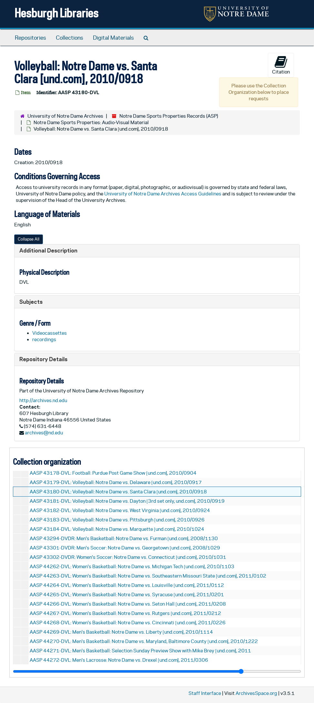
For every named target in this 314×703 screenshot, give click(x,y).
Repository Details (43, 359)
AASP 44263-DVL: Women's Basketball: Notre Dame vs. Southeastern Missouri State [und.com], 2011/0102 (148, 576)
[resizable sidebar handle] (157, 671)
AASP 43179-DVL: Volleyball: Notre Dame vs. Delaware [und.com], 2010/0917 (116, 482)
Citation (281, 64)
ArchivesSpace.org (256, 693)
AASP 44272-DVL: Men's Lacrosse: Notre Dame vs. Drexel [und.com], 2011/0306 (119, 660)
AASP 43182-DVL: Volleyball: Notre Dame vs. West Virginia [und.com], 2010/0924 (120, 510)
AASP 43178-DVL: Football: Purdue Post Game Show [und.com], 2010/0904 (113, 473)
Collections (69, 38)
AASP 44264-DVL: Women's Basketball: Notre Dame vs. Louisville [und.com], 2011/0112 (127, 585)
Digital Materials (113, 38)
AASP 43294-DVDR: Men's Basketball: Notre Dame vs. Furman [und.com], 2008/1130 (124, 538)
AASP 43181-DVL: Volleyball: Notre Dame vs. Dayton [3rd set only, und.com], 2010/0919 (127, 501)
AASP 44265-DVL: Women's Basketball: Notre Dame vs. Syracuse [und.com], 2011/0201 (127, 594)
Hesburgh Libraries (56, 12)
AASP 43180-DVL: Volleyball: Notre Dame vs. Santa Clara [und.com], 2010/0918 (118, 491)
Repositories (30, 38)
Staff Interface (204, 693)
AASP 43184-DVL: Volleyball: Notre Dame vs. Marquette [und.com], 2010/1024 (117, 529)
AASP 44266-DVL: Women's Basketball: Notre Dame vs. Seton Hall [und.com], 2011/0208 (128, 604)
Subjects (31, 302)
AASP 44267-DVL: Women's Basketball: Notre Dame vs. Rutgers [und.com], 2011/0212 (125, 613)
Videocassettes (49, 333)
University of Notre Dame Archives (65, 116)
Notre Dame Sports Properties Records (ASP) (168, 116)
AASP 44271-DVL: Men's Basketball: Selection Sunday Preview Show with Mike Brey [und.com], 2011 (140, 650)
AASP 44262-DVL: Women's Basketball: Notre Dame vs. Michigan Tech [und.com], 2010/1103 (132, 566)
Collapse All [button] (28, 239)
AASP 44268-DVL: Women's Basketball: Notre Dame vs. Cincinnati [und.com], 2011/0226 (128, 622)
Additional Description (48, 250)
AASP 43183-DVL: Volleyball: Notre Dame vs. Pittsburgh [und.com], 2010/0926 (117, 519)
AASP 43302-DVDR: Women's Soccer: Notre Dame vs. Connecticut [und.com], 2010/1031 (128, 557)
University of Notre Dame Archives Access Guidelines (163, 193)
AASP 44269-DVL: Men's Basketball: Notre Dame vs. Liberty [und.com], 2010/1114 (121, 632)
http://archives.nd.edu (43, 400)
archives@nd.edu (44, 432)
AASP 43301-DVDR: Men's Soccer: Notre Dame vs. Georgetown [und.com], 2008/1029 (125, 547)
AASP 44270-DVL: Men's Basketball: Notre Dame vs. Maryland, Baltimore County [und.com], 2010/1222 (144, 641)
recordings (44, 339)
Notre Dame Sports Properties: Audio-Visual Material (91, 122)
